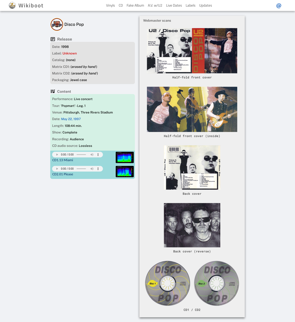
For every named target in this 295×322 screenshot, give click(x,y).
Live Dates (174, 5)
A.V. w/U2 (155, 5)
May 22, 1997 (71, 119)
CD (121, 5)
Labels (190, 5)
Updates (205, 5)
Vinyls (110, 5)
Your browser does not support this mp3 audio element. (77, 154)
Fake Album (135, 5)
